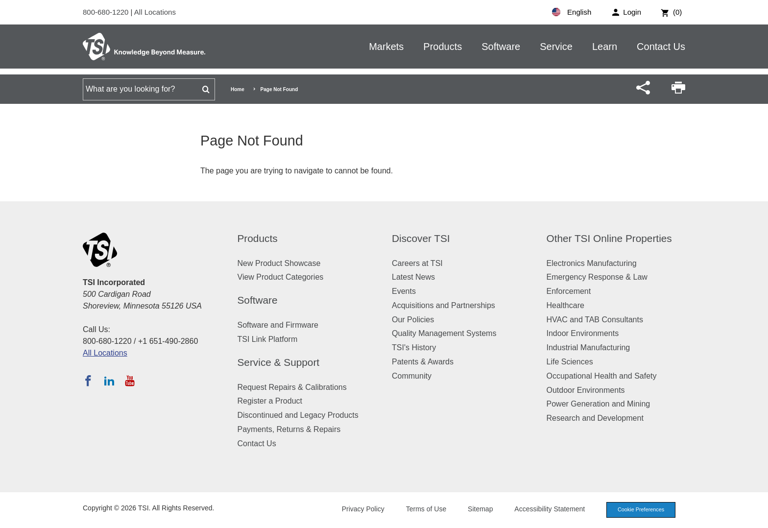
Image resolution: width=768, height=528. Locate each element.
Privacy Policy (360, 509)
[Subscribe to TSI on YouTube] (129, 380)
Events (404, 291)
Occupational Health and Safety (602, 376)
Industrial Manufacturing (588, 347)
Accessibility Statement (547, 509)
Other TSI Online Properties (609, 238)
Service (556, 46)
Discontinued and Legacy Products (298, 415)
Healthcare (565, 305)
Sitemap (478, 509)
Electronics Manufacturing (592, 263)
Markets (386, 46)
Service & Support (279, 362)
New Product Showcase (279, 263)
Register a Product (270, 401)
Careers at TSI (417, 263)
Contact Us (661, 46)
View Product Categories (281, 277)
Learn (604, 46)
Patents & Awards (423, 362)
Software (500, 46)
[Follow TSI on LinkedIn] (109, 380)
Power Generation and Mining (598, 404)
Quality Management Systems (444, 333)
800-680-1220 (107, 12)
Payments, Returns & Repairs (289, 429)
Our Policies (413, 319)
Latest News (413, 277)
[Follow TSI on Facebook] (88, 380)
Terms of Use (424, 509)
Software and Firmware (278, 325)
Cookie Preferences (640, 510)
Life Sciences (570, 362)
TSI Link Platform (268, 339)
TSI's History (414, 347)
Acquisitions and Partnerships (443, 305)
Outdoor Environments (586, 390)
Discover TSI (421, 238)
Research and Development (595, 418)
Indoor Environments (583, 333)
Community (412, 376)
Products (442, 46)
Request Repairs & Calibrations (292, 387)
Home (237, 89)
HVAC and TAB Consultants (595, 319)
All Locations (155, 12)
